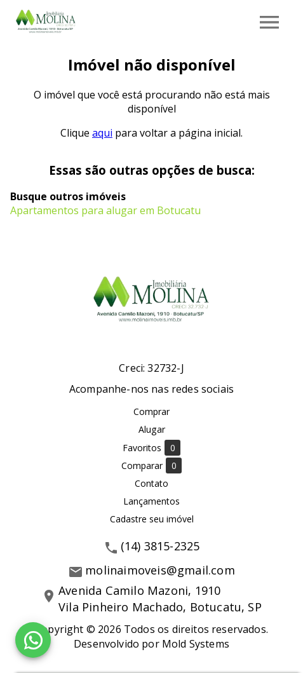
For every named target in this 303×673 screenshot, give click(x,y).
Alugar (151, 429)
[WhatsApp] (33, 640)
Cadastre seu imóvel (152, 519)
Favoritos (151, 448)
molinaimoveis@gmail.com (159, 570)
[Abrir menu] (269, 22)
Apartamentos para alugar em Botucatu (105, 210)
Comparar (151, 465)
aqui (102, 133)
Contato (151, 483)
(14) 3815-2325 (160, 546)
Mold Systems (195, 644)
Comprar (151, 411)
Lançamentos (151, 501)
